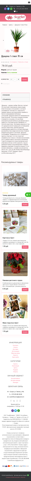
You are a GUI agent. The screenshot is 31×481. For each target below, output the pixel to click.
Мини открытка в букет (10, 323)
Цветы (11, 25)
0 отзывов (13, 62)
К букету (15, 371)
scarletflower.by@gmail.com (16, 397)
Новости (15, 355)
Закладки (15, 382)
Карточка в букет (8, 238)
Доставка (15, 349)
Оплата (15, 347)
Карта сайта (15, 357)
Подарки (15, 369)
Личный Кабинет (15, 378)
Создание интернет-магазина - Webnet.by (15, 477)
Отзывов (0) (7, 99)
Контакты (15, 345)
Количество (5, 79)
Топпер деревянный (9, 195)
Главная (4, 25)
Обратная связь (15, 353)
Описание (6, 95)
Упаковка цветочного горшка (12, 280)
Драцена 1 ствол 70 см (21, 25)
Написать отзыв (23, 62)
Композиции (15, 365)
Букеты (16, 363)
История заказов (15, 380)
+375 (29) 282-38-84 (22, 9)
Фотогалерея (15, 351)
